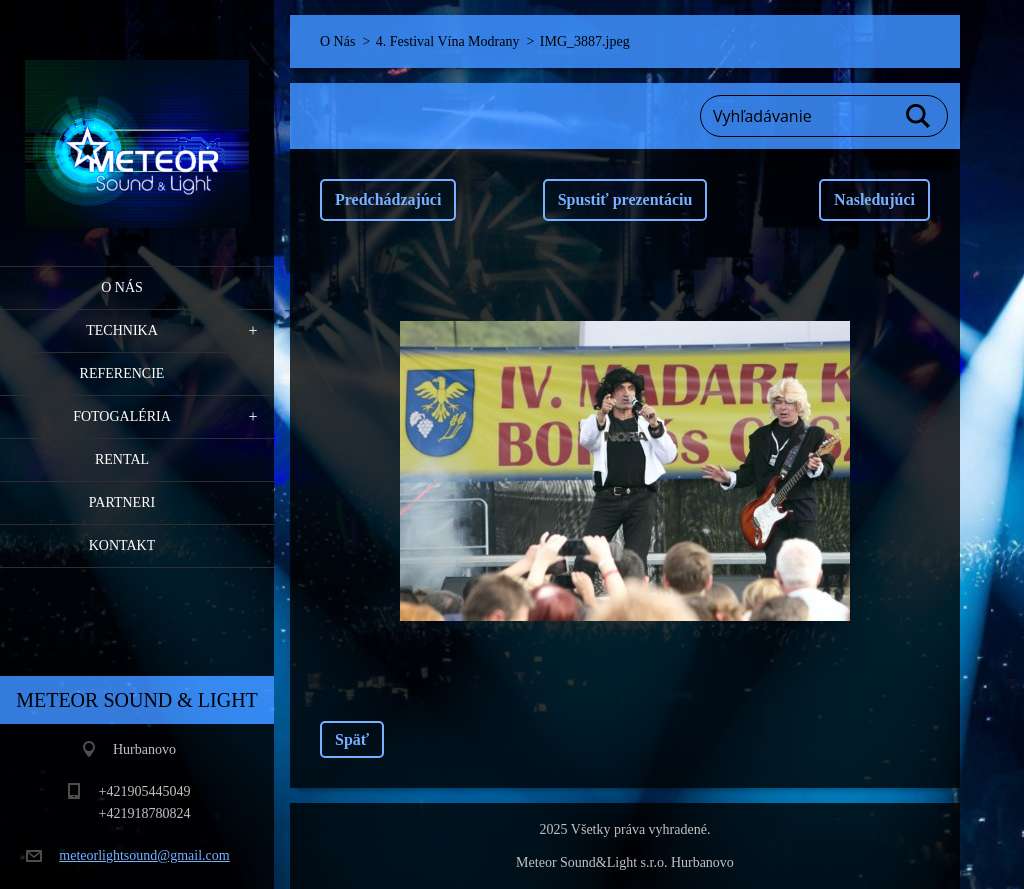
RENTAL (122, 459)
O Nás (122, 287)
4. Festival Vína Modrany (448, 41)
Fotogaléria (122, 416)
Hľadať (919, 116)
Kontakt (122, 545)
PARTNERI (122, 502)
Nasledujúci (874, 199)
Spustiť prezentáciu (625, 199)
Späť (352, 739)
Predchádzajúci (388, 199)
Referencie (122, 373)
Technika (122, 330)
